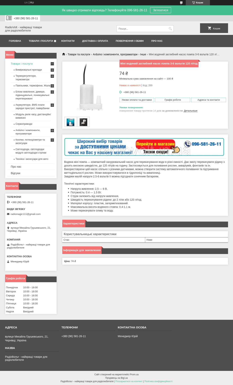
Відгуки (15, 173)
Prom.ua (134, 374)
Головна (15, 40)
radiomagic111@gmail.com (26, 214)
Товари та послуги (79, 54)
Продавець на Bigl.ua (116, 378)
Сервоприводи (24, 123)
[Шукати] (170, 28)
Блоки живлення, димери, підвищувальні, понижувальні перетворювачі (32, 95)
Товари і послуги (41, 40)
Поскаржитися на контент (128, 381)
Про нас (157, 40)
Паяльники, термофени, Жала (33, 85)
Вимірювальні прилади (29, 69)
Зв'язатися (160, 10)
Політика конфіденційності (158, 381)
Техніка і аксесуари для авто (32, 159)
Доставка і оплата (95, 40)
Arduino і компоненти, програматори (115, 54)
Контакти (68, 40)
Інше (143, 54)
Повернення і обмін (130, 40)
